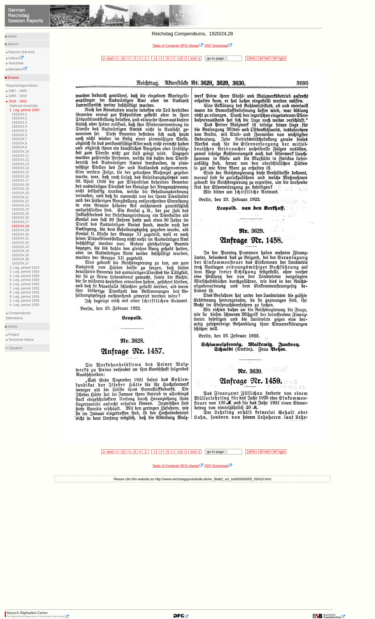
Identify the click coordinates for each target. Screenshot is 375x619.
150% (251, 58)
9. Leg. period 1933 (24, 296)
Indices (15, 58)
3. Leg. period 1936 (24, 300)
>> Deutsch (14, 348)
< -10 (121, 58)
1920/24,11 (20, 156)
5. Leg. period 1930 (24, 280)
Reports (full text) (21, 52)
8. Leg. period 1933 (24, 292)
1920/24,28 (20, 226)
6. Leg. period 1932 (24, 284)
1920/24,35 (20, 255)
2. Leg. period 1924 (24, 268)
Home (12, 36)
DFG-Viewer (192, 46)
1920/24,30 (20, 234)
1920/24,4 (19, 126)
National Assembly (24, 106)
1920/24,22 (20, 201)
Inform (12, 327)
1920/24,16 (20, 176)
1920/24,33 (20, 247)
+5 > (168, 58)
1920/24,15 (20, 172)
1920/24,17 (20, 180)
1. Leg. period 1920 (24, 110)
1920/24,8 (19, 143)
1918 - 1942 (17, 101)
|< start (108, 58)
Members (17, 69)
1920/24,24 (20, 209)
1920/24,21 (20, 197)
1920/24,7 (19, 139)
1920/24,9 (19, 147)
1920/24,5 (19, 131)
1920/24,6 (19, 135)
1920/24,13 (20, 164)
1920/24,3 (19, 122)
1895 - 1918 (17, 96)
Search (13, 44)
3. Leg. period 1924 (24, 271)
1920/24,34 (20, 251)
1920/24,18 (20, 185)
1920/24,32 (20, 243)
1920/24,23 (20, 205)
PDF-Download (218, 46)
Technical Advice (20, 340)
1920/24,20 (20, 193)
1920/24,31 (20, 238)
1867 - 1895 (17, 91)
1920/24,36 (20, 259)
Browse (13, 77)
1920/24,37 (20, 263)
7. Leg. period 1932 (24, 288)
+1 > (156, 58)
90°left (264, 58)
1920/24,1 (19, 114)
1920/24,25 (20, 214)
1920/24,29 (20, 230)
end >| (195, 58)
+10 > (181, 58)
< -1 (144, 58)
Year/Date (15, 63)
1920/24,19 (20, 189)
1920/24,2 (19, 118)
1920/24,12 (20, 160)
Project (13, 334)
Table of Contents (165, 46)
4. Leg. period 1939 (24, 305)
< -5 (133, 58)
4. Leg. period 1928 (24, 276)
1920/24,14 (20, 168)
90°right (279, 58)
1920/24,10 (20, 151)
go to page (215, 58)
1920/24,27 (20, 222)
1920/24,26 (20, 218)
